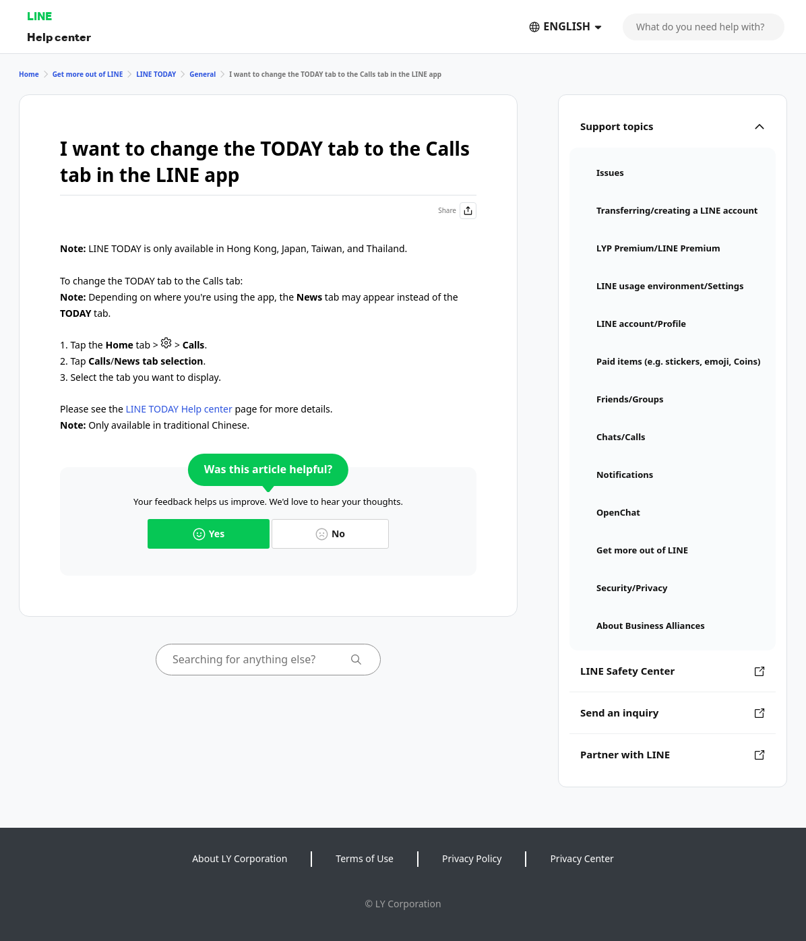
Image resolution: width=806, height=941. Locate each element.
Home (29, 74)
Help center (59, 37)
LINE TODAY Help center (178, 408)
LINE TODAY (156, 74)
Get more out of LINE (88, 74)
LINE (39, 16)
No (330, 533)
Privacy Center (581, 858)
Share (457, 210)
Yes (208, 533)
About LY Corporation (239, 858)
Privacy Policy (471, 858)
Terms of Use (365, 858)
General (202, 74)
